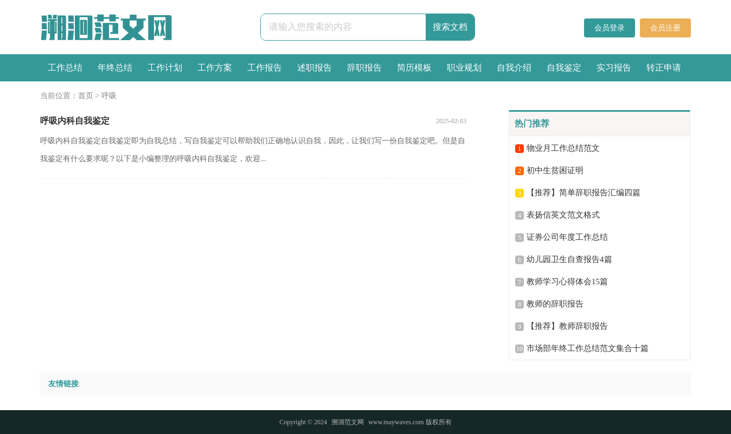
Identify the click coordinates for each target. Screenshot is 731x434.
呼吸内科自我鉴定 (75, 120)
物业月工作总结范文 (563, 148)
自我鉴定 (564, 67)
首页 (85, 96)
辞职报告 (364, 67)
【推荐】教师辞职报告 (567, 326)
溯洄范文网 (347, 422)
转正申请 (663, 67)
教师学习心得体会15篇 (567, 281)
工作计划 (165, 67)
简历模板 (414, 67)
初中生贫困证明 (555, 170)
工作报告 (264, 67)
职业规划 (464, 67)
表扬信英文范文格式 (563, 214)
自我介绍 (514, 67)
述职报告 (314, 67)
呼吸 (109, 96)
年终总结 (115, 67)
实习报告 (614, 67)
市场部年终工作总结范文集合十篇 (588, 348)
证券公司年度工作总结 (567, 237)
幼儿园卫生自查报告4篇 (569, 259)
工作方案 (214, 67)
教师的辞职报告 (555, 303)
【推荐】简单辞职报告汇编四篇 (583, 192)
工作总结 (65, 67)
